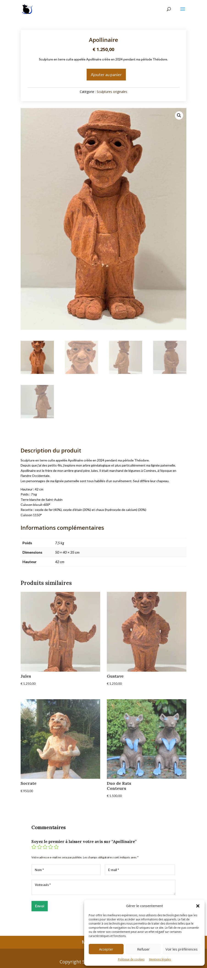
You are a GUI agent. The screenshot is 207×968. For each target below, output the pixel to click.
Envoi (39, 906)
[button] (198, 906)
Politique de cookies (131, 959)
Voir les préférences (182, 949)
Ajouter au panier (106, 74)
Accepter (106, 949)
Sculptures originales (112, 91)
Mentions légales (160, 959)
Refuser (143, 949)
